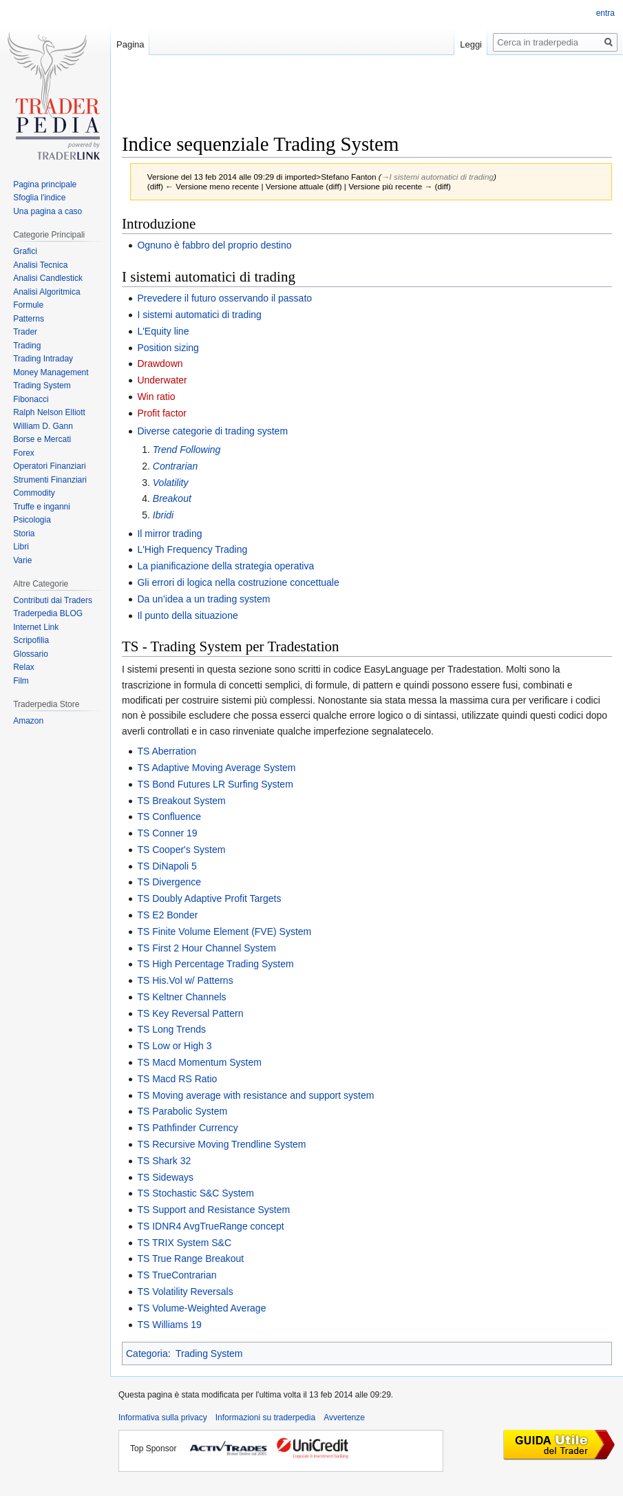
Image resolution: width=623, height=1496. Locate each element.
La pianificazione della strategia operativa (225, 565)
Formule (28, 305)
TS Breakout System (181, 800)
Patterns (28, 319)
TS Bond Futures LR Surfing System (215, 784)
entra (605, 13)
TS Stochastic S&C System (195, 1193)
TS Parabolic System (182, 1111)
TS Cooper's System (181, 849)
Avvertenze (344, 1417)
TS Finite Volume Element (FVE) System (224, 931)
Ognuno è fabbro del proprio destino (214, 245)
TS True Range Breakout (190, 1258)
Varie (22, 560)
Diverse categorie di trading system (212, 430)
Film (21, 681)
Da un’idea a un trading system (203, 598)
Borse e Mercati (42, 439)
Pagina (130, 44)
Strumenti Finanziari (50, 480)
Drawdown (159, 363)
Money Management (50, 372)
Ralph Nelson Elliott (49, 412)
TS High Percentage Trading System (215, 963)
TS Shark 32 (164, 1160)
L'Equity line (163, 331)
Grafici (25, 251)
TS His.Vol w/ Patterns (185, 980)
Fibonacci (30, 399)
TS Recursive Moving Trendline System (221, 1144)
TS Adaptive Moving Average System (216, 767)
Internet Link (36, 627)
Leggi (471, 44)
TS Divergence (169, 881)
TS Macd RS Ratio (177, 1078)
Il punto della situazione (187, 615)
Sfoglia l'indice (39, 197)
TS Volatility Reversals (185, 1291)
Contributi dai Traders (52, 600)
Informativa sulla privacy (162, 1417)
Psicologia (32, 520)
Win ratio (156, 396)
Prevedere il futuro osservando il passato (224, 298)
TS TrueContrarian (176, 1275)
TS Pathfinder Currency (187, 1127)
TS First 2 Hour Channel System (206, 948)
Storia (23, 533)
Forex (23, 453)
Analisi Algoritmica (46, 292)
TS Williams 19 (169, 1324)
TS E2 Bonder (167, 914)
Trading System (209, 1353)
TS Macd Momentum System (199, 1062)
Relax (23, 667)
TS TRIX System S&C (184, 1242)
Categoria (147, 1353)
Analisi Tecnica (40, 265)
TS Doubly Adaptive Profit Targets (209, 898)
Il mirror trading (169, 533)
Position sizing (168, 347)
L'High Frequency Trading (192, 549)
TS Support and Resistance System (213, 1209)
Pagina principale (44, 184)
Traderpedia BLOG (48, 613)
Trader (25, 332)
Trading (27, 345)
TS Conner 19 (167, 833)
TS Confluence (169, 816)
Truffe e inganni (41, 507)
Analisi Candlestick (48, 278)
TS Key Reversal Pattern (190, 1013)
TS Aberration (166, 751)
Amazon (28, 721)
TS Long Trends (171, 1029)
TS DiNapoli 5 (166, 866)
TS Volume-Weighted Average (201, 1308)
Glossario (30, 654)
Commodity (34, 493)
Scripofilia (31, 640)
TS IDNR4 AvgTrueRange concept (210, 1226)
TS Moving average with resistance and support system (255, 1095)
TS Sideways (165, 1177)
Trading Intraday (43, 359)
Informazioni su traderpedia (265, 1417)
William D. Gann (43, 426)
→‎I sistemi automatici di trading (437, 176)
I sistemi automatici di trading (199, 314)
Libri (21, 546)
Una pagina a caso (47, 211)
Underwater (162, 380)
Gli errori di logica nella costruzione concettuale (238, 582)
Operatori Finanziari (49, 466)
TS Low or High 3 (174, 1045)
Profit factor (162, 413)
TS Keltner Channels (181, 996)
